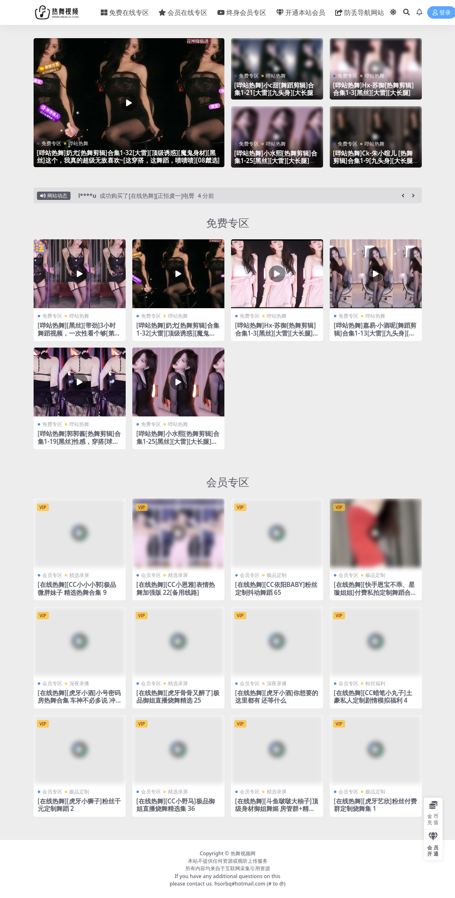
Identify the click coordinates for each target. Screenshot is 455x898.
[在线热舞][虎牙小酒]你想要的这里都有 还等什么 (276, 696)
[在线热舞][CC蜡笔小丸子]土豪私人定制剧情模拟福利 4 (373, 696)
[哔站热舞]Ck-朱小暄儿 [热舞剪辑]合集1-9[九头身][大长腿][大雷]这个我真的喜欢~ (374, 160)
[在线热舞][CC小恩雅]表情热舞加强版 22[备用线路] (175, 588)
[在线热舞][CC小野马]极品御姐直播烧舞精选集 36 (175, 805)
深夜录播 (79, 683)
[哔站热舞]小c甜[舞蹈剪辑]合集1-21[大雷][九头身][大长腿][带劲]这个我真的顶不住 (275, 92)
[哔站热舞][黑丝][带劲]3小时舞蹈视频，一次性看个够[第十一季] (79, 332)
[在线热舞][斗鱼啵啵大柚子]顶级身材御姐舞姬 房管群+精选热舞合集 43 (276, 808)
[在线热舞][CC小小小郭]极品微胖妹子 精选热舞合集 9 (77, 588)
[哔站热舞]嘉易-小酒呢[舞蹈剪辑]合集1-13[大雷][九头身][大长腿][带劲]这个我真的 (375, 332)
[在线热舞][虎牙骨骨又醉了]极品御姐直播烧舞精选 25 (177, 696)
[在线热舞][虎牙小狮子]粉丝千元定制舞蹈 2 (79, 805)
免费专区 (51, 143)
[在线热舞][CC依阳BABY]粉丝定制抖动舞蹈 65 (276, 588)
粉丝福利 (375, 683)
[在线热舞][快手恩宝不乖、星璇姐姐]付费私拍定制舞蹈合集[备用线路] (375, 592)
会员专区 (227, 482)
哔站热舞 (78, 143)
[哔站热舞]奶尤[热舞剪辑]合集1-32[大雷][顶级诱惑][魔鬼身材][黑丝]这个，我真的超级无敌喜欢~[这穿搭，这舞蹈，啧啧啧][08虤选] (128, 156)
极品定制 (277, 575)
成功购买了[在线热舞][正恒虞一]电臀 (147, 196)
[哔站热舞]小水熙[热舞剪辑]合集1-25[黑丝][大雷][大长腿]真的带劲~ (275, 160)
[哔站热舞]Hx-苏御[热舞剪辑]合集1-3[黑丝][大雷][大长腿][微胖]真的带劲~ (373, 92)
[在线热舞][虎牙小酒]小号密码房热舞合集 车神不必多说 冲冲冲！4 (79, 700)
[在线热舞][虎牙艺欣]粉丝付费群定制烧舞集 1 (375, 805)
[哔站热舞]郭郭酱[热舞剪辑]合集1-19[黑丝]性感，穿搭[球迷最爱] (79, 441)
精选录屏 (79, 575)
